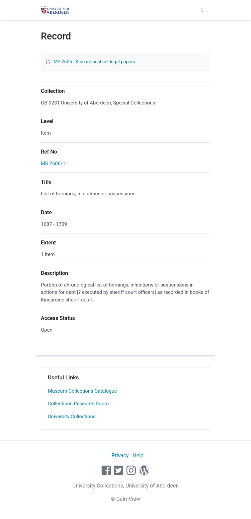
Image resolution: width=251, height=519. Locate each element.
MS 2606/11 (54, 163)
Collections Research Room (78, 404)
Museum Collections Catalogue (82, 391)
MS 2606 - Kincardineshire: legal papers (94, 61)
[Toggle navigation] (202, 10)
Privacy (120, 455)
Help (137, 455)
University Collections (72, 417)
